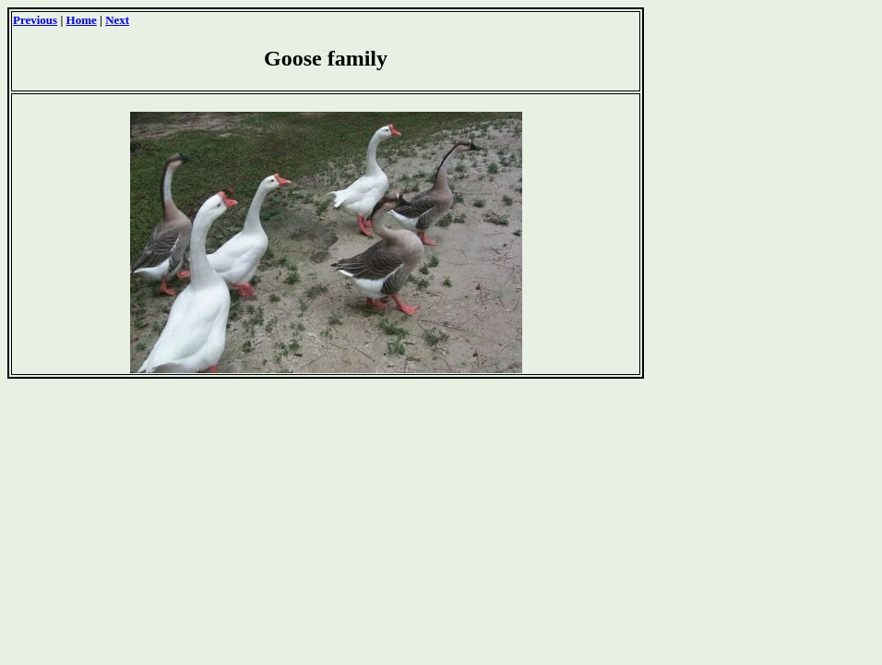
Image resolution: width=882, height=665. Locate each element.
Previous (35, 20)
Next (117, 20)
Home (81, 20)
